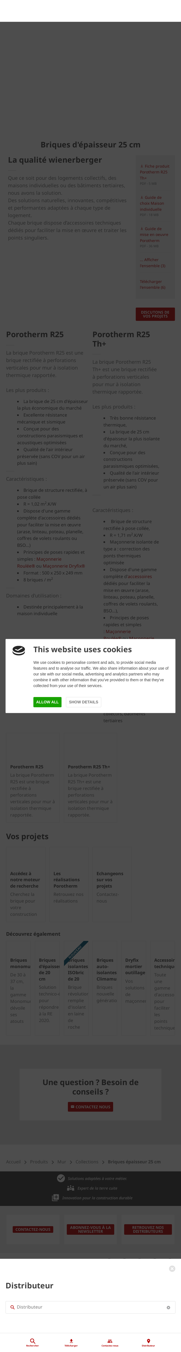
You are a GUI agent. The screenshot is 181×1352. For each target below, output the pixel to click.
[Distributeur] (90, 1313)
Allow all (47, 702)
